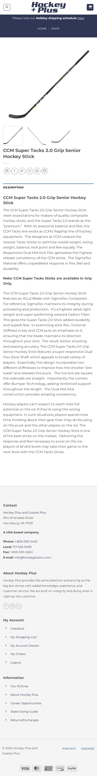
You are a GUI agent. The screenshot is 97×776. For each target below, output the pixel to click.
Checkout (17, 628)
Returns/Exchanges (24, 720)
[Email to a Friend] (29, 171)
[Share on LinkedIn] (44, 171)
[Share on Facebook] (14, 171)
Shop (55, 28)
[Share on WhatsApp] (7, 171)
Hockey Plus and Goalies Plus (24, 512)
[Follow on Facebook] (6, 606)
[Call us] (19, 606)
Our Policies (19, 686)
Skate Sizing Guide (24, 711)
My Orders (18, 654)
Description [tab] (13, 187)
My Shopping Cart (23, 637)
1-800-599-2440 (26, 541)
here (81, 18)
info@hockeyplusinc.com (32, 557)
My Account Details (24, 645)
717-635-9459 (22, 547)
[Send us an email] (12, 606)
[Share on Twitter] (22, 171)
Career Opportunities (25, 703)
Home (42, 28)
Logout (15, 662)
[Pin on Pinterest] (37, 171)
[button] (7, 7)
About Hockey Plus (24, 695)
